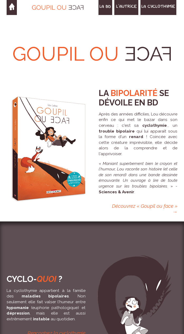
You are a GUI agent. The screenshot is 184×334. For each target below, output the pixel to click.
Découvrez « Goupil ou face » (144, 206)
